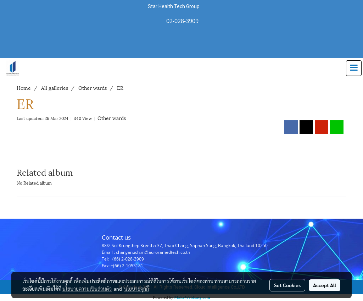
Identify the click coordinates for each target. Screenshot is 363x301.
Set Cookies (287, 285)
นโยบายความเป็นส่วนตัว (87, 288)
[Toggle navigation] (354, 68)
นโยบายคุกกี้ (136, 288)
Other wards (111, 117)
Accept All (324, 285)
